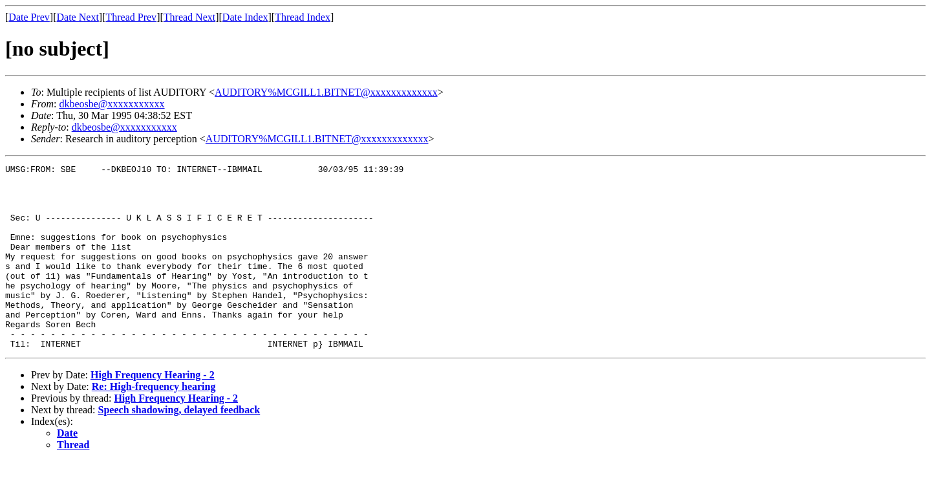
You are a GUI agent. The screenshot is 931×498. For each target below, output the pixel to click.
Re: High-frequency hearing (154, 423)
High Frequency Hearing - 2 (153, 411)
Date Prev (29, 17)
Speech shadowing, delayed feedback (179, 446)
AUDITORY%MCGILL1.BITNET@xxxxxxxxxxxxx (326, 92)
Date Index (245, 17)
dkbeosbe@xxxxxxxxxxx (111, 103)
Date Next (78, 17)
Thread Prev (130, 17)
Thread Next (189, 17)
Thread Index (302, 17)
